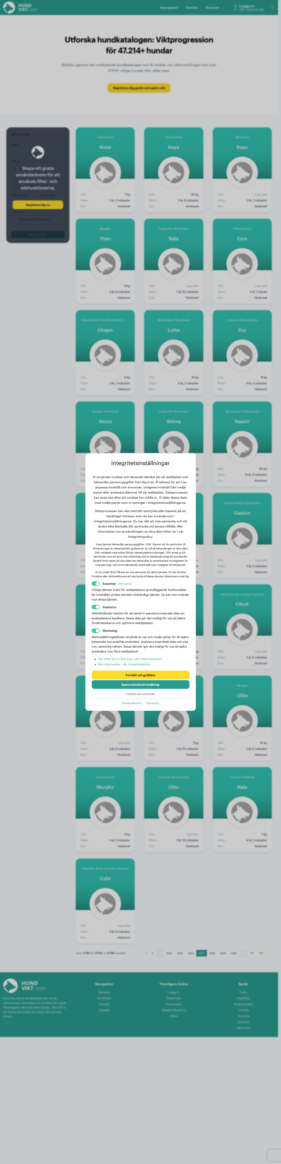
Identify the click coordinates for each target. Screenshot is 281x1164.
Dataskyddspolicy (132, 702)
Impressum (152, 702)
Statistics (109, 607)
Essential (117, 583)
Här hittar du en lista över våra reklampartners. (130, 659)
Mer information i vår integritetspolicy (124, 664)
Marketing (110, 630)
